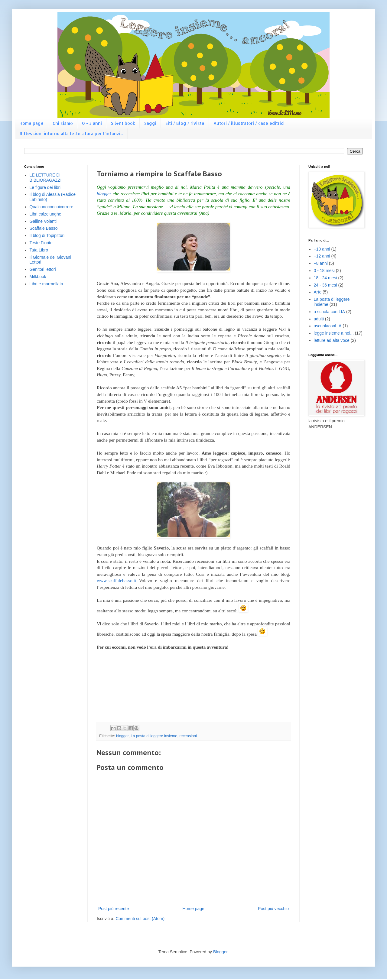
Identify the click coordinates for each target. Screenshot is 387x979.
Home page (31, 123)
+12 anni (322, 256)
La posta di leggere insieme (154, 736)
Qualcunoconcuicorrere (51, 206)
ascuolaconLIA (328, 325)
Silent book (123, 123)
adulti (319, 318)
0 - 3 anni (92, 123)
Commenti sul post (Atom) (139, 918)
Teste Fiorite (41, 242)
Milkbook (38, 276)
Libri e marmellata (46, 283)
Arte (318, 292)
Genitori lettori (43, 269)
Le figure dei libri (45, 187)
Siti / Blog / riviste (184, 123)
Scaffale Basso (44, 228)
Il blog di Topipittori (47, 235)
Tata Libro (39, 250)
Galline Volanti (43, 221)
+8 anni (321, 263)
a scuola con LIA (329, 311)
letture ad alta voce (332, 340)
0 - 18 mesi (324, 270)
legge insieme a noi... (334, 333)
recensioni (188, 736)
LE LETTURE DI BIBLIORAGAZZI (46, 178)
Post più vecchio (273, 908)
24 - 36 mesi (325, 285)
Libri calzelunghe (45, 214)
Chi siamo (63, 123)
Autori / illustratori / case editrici (249, 123)
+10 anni (322, 249)
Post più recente (113, 908)
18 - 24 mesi (325, 277)
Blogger (220, 951)
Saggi (150, 123)
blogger (104, 193)
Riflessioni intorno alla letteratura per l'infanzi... (71, 133)
